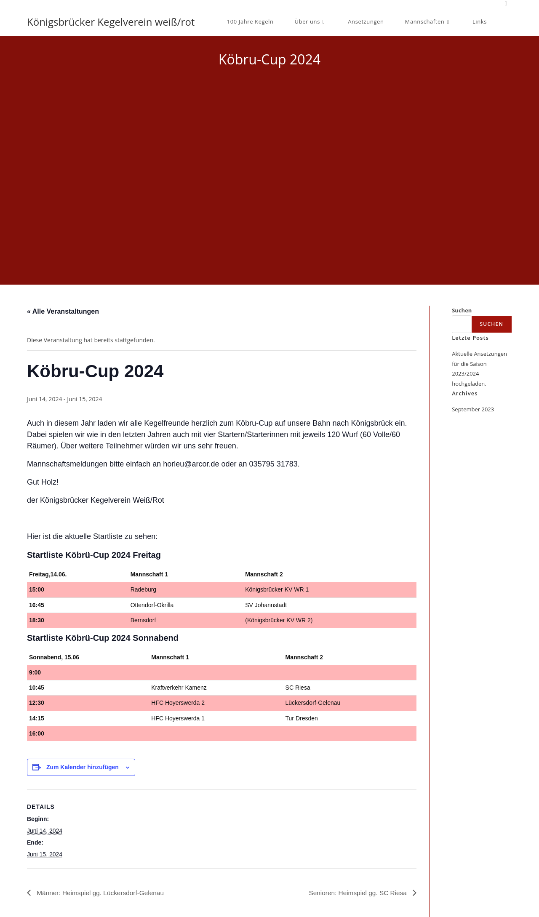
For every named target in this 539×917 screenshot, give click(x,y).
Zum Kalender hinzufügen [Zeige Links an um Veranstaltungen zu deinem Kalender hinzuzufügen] (82, 767)
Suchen (462, 310)
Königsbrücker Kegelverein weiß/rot (111, 22)
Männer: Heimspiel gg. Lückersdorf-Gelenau (102, 892)
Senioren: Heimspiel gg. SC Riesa (356, 892)
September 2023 (473, 409)
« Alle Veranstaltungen (63, 311)
